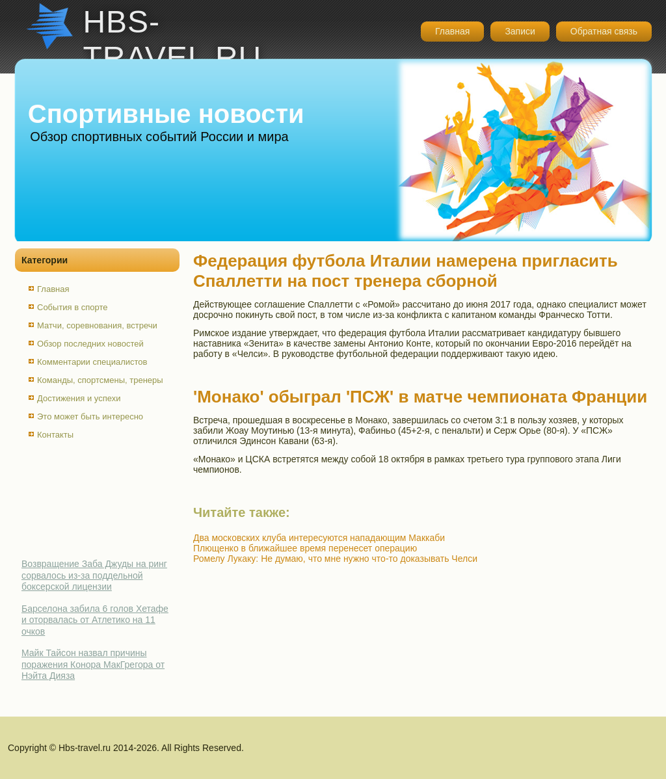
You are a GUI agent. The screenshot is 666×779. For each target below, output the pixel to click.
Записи (520, 31)
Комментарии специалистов (92, 362)
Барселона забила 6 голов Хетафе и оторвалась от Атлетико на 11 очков (94, 620)
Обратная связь (603, 31)
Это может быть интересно (90, 416)
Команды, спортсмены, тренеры (100, 380)
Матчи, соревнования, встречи (97, 325)
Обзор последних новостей (90, 344)
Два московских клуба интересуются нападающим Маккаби (319, 538)
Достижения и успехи (78, 398)
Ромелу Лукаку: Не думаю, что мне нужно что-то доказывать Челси (335, 558)
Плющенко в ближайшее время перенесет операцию (305, 548)
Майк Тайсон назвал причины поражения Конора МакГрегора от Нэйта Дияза (93, 664)
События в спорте (72, 307)
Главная (452, 31)
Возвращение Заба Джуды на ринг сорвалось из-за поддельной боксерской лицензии (94, 575)
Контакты (55, 435)
